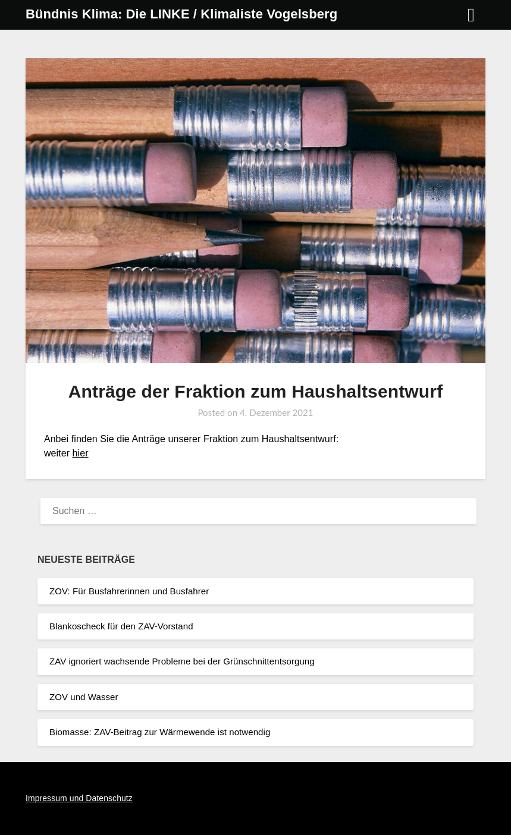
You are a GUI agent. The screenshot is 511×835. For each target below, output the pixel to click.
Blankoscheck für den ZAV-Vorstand (121, 626)
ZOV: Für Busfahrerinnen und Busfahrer (129, 591)
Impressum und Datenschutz (79, 798)
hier (81, 453)
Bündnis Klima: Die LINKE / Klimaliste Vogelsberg (181, 14)
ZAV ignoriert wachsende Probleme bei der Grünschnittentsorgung (182, 661)
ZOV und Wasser (83, 697)
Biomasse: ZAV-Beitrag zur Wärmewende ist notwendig (159, 732)
